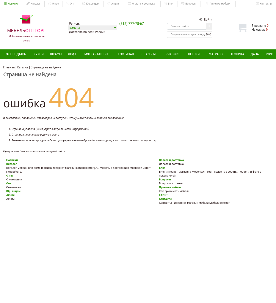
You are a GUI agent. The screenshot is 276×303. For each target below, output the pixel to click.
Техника (237, 54)
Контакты (264, 3)
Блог (169, 3)
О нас (53, 3)
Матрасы (216, 54)
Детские (194, 54)
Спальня (148, 54)
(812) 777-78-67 (131, 24)
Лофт (72, 54)
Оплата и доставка (141, 3)
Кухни (39, 54)
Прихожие (171, 54)
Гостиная (126, 54)
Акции (113, 3)
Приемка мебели (217, 3)
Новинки (11, 3)
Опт (70, 3)
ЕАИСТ (244, 3)
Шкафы (56, 54)
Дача (255, 54)
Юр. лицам (90, 3)
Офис (269, 54)
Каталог (33, 3)
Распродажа (15, 54)
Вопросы (188, 3)
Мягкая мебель (96, 54)
